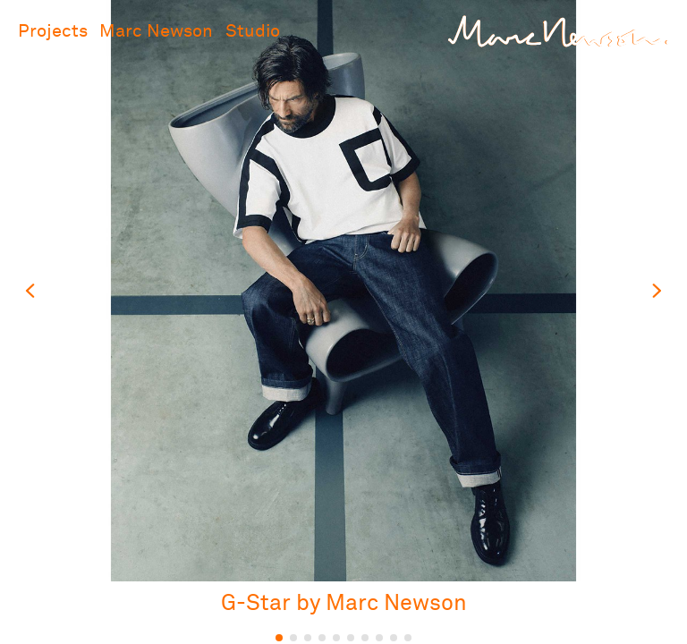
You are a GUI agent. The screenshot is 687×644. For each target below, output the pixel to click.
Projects (53, 31)
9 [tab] (393, 637)
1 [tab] (279, 637)
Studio (252, 31)
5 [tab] (336, 637)
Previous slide (31, 290)
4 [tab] (322, 637)
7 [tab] (365, 637)
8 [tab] (379, 637)
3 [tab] (307, 637)
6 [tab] (350, 637)
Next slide (655, 290)
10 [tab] (407, 637)
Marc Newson (156, 31)
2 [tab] (293, 637)
